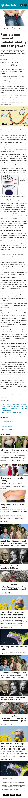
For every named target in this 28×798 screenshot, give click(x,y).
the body (16, 518)
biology (19, 515)
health (22, 518)
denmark (13, 515)
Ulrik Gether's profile (8, 421)
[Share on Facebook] (11, 65)
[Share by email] (16, 65)
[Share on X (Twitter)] (14, 65)
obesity (10, 518)
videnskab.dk (5, 515)
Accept (12, 794)
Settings (18, 794)
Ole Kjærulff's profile (8, 426)
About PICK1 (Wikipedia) (9, 429)
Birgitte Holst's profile (8, 424)
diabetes (3, 518)
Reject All (6, 794)
